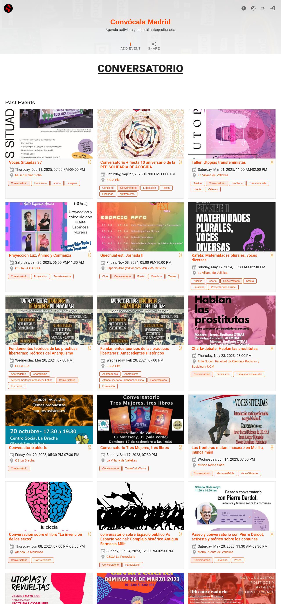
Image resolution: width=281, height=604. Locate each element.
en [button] (263, 8)
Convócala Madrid (140, 22)
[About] (244, 8)
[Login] (272, 8)
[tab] (130, 46)
